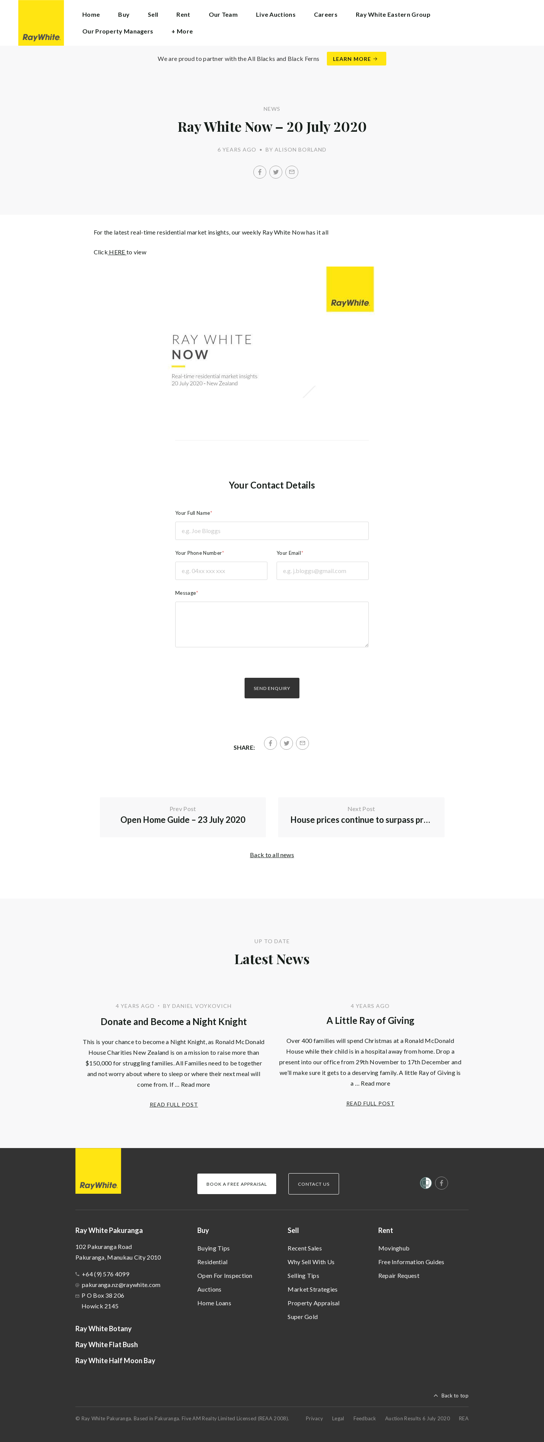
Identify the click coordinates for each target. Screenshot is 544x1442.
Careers (326, 14)
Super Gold (303, 1316)
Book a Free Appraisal (236, 1184)
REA (464, 1418)
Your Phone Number (198, 553)
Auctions (209, 1289)
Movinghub (394, 1248)
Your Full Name (192, 513)
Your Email (289, 553)
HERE (117, 252)
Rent (385, 1230)
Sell (293, 1230)
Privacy (314, 1418)
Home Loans (214, 1302)
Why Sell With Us (311, 1261)
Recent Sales (305, 1248)
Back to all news (272, 854)
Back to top (455, 1395)
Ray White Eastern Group (393, 14)
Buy (203, 1230)
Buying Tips (213, 1248)
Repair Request (398, 1275)
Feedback (365, 1418)
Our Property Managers (117, 31)
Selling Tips (303, 1275)
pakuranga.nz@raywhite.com (121, 1284)
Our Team (223, 14)
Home (91, 14)
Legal (338, 1418)
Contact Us (314, 1184)
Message (185, 593)
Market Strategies (313, 1289)
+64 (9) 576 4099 (105, 1274)
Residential (212, 1261)
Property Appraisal (313, 1302)
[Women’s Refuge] (426, 1184)
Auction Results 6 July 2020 (417, 1418)
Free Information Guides (411, 1261)
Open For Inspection (225, 1275)
